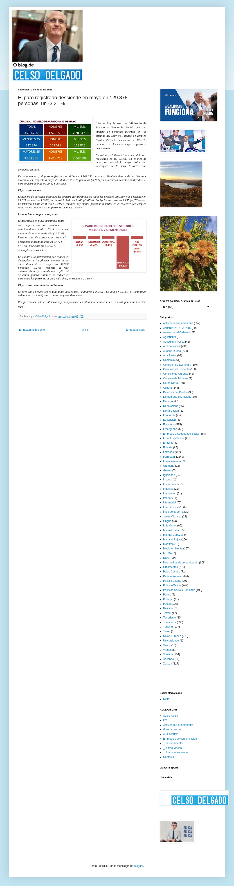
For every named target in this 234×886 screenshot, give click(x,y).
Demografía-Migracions (177, 396)
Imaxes (167, 479)
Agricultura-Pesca (173, 341)
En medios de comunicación (180, 738)
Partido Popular (172, 576)
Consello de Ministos (175, 378)
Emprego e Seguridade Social (181, 433)
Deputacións (170, 406)
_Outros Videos (172, 748)
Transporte (169, 622)
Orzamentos (170, 567)
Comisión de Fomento (176, 369)
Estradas (168, 452)
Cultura (167, 387)
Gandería (168, 465)
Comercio (169, 360)
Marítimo (168, 544)
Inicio (85, 329)
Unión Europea (172, 636)
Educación (169, 419)
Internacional (171, 507)
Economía (169, 415)
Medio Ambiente (172, 548)
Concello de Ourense (176, 373)
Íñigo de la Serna (173, 511)
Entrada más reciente (32, 329)
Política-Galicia (172, 585)
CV (165, 720)
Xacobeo (168, 659)
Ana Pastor (169, 355)
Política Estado (172, 580)
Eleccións (169, 424)
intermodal (169, 502)
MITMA (167, 553)
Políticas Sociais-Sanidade (179, 590)
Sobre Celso (170, 715)
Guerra (167, 470)
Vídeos (167, 649)
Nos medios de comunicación (180, 562)
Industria (168, 488)
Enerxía (167, 447)
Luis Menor (169, 525)
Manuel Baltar (171, 530)
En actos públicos (173, 438)
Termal (167, 613)
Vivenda (168, 654)
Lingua (167, 521)
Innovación (169, 493)
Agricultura (169, 337)
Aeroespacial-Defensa (176, 332)
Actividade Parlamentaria (178, 323)
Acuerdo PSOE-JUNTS (177, 328)
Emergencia (170, 429)
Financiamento (172, 461)
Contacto (168, 757)
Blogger (138, 866)
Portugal (168, 599)
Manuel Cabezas (173, 534)
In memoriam (171, 484)
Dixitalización (171, 410)
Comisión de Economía (177, 364)
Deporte (168, 401)
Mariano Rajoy (171, 539)
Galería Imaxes (172, 729)
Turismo (168, 626)
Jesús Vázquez (172, 516)
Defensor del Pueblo (175, 392)
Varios (167, 645)
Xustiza (167, 663)
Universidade (171, 640)
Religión (168, 608)
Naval (166, 557)
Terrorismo (169, 617)
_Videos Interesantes (176, 752)
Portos (167, 594)
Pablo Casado (171, 571)
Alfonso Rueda (172, 351)
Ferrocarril (169, 456)
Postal (167, 603)
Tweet (166, 631)
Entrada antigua (135, 329)
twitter (166, 699)
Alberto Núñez (171, 346)
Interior (167, 498)
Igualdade (169, 475)
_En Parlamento (172, 743)
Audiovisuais (170, 734)
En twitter (168, 442)
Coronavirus (170, 383)
